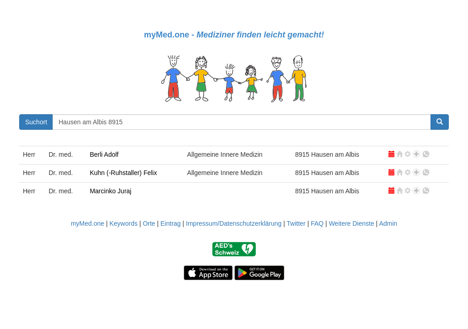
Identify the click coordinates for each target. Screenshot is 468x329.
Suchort (36, 122)
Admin (388, 223)
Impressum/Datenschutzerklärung (234, 223)
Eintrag (170, 223)
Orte (149, 223)
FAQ (317, 223)
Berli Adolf (104, 154)
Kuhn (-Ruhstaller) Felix (123, 172)
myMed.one (87, 223)
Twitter (296, 223)
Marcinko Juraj (110, 191)
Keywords (123, 223)
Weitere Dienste (351, 223)
